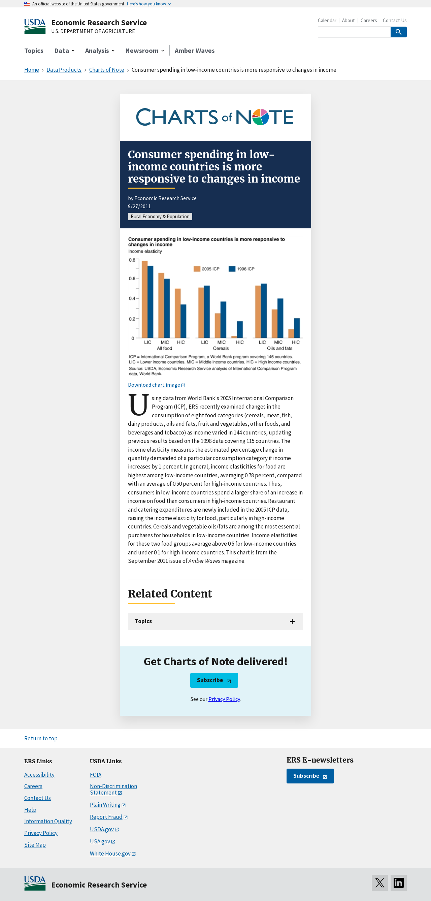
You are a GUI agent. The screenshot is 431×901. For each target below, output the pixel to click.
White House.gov (110, 853)
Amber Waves (195, 50)
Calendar (327, 20)
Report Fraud (106, 816)
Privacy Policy (224, 699)
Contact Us (395, 20)
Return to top (41, 738)
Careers (369, 20)
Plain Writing (105, 804)
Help (30, 809)
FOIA (95, 774)
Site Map (35, 844)
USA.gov (100, 841)
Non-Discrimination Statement (113, 789)
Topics (33, 50)
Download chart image (154, 384)
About (348, 20)
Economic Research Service (99, 22)
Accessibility (39, 774)
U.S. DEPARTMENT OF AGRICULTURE (93, 31)
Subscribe (210, 680)
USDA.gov (102, 829)
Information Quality (48, 821)
